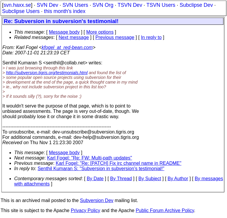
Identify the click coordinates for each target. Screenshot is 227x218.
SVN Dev (47, 5)
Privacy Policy (85, 210)
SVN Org (103, 5)
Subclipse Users (21, 11)
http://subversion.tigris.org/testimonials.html (46, 72)
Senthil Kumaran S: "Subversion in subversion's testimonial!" (101, 168)
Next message (74, 37)
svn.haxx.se (17, 5)
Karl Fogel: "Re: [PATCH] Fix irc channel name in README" (118, 163)
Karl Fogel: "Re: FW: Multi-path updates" (89, 157)
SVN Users (75, 5)
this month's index (64, 11)
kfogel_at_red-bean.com (67, 47)
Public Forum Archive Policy (165, 210)
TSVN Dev (130, 5)
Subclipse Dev (196, 5)
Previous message (114, 37)
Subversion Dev (97, 200)
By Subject (149, 178)
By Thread (121, 178)
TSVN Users (160, 5)
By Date (95, 178)
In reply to (151, 37)
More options (100, 32)
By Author (178, 178)
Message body (64, 32)
